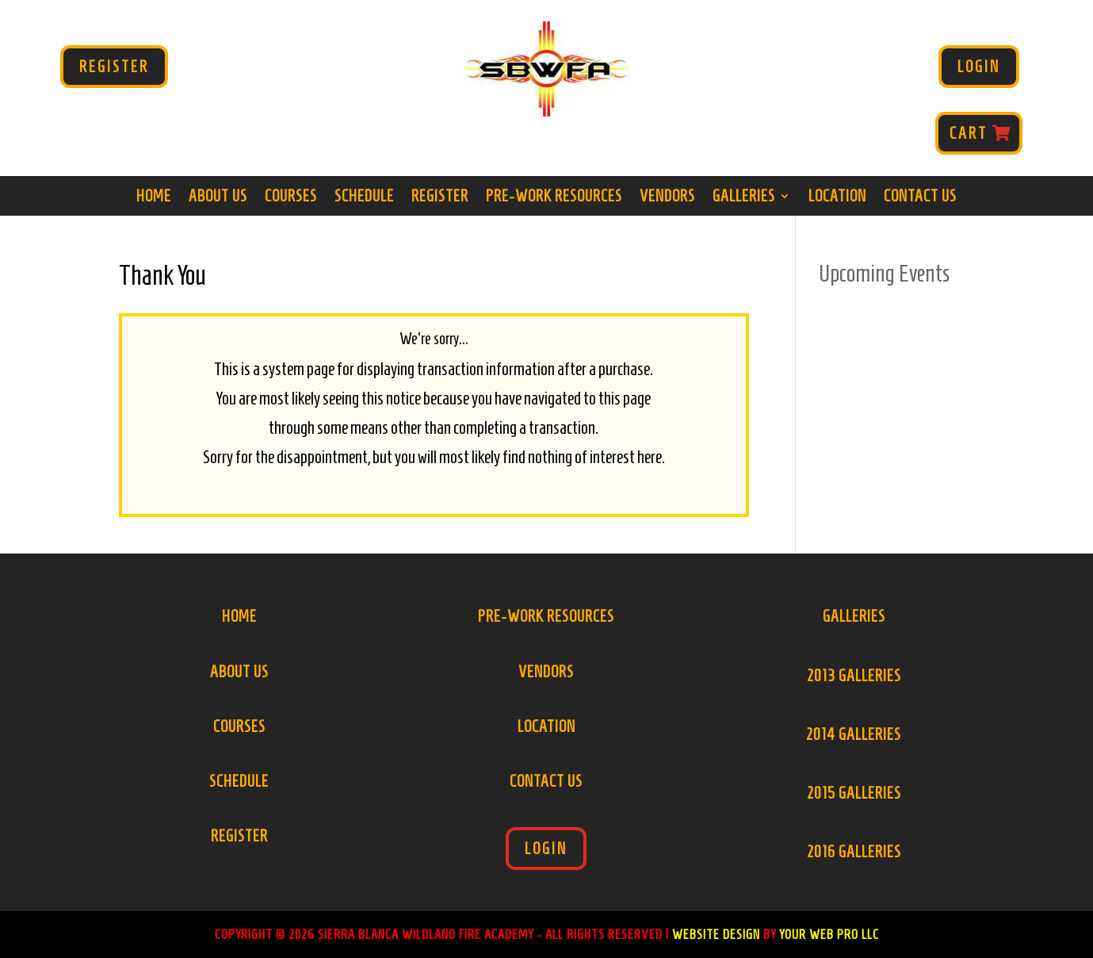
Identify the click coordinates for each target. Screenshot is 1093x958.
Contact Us (920, 197)
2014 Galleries (853, 734)
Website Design (716, 934)
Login (978, 66)
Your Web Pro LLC (829, 934)
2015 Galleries (854, 793)
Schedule (364, 197)
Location (837, 197)
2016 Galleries (854, 851)
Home (153, 197)
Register (114, 66)
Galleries (744, 197)
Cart (969, 133)
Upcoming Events (885, 273)
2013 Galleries (854, 675)
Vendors (667, 197)
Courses (291, 197)
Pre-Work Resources (554, 197)
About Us (218, 197)
